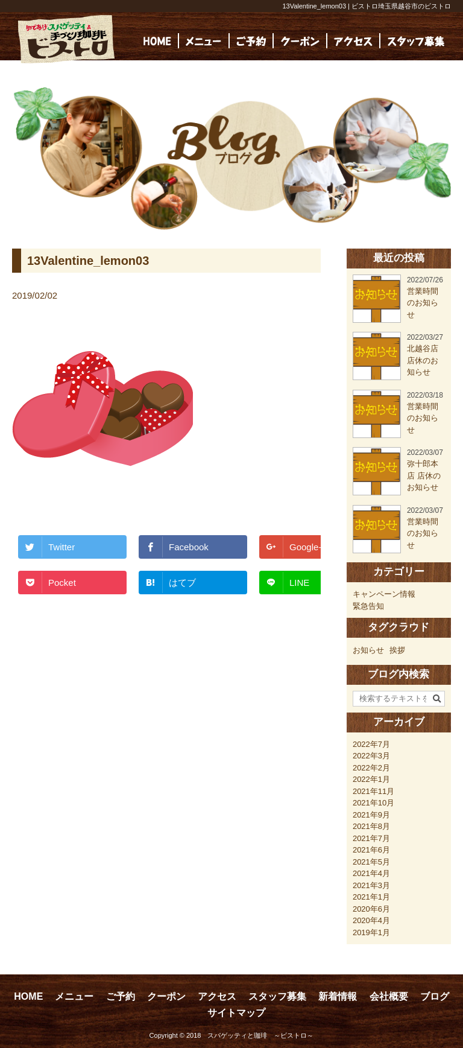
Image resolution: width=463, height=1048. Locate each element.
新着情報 (337, 996)
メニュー (74, 996)
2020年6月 (371, 908)
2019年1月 (371, 932)
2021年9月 (371, 814)
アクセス (217, 996)
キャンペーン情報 (384, 594)
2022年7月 (371, 744)
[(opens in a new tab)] (416, 41)
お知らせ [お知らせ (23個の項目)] (368, 650)
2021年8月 (371, 826)
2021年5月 (371, 861)
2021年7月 (371, 838)
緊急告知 (368, 606)
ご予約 (120, 996)
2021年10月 (373, 802)
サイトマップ (236, 1013)
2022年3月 (371, 755)
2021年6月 (371, 849)
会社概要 (389, 996)
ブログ (434, 996)
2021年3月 (371, 885)
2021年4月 (371, 873)
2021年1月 (371, 896)
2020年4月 (371, 920)
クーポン (166, 996)
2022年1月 (371, 779)
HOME (28, 996)
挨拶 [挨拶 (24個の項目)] (397, 650)
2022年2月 (371, 767)
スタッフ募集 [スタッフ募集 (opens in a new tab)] (277, 996)
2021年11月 (373, 791)
